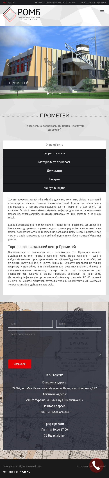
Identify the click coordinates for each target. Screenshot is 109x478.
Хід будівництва (54, 188)
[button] (8, 62)
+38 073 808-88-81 (48, 2)
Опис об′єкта (54, 144)
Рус (9, 2)
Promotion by (16, 471)
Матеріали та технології (54, 162)
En (14, 2)
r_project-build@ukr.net (95, 2)
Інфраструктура (54, 153)
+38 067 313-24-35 (67, 2)
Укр (4, 2)
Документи (54, 170)
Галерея (54, 179)
